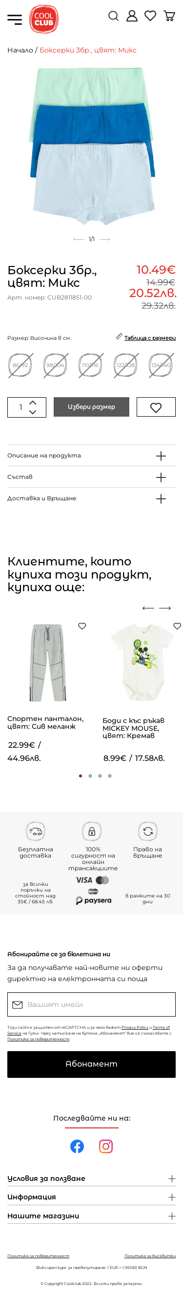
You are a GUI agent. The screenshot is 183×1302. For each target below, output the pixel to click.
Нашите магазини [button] (43, 1216)
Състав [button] (20, 476)
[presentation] (148, 608)
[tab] (91, 455)
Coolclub (72, 1283)
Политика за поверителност (38, 1039)
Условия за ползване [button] (46, 1179)
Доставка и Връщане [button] (42, 498)
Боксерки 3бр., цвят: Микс (88, 50)
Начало (20, 50)
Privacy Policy (135, 1027)
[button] (80, 776)
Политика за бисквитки (150, 1255)
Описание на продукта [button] (44, 455)
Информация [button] (31, 1197)
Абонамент (91, 1064)
